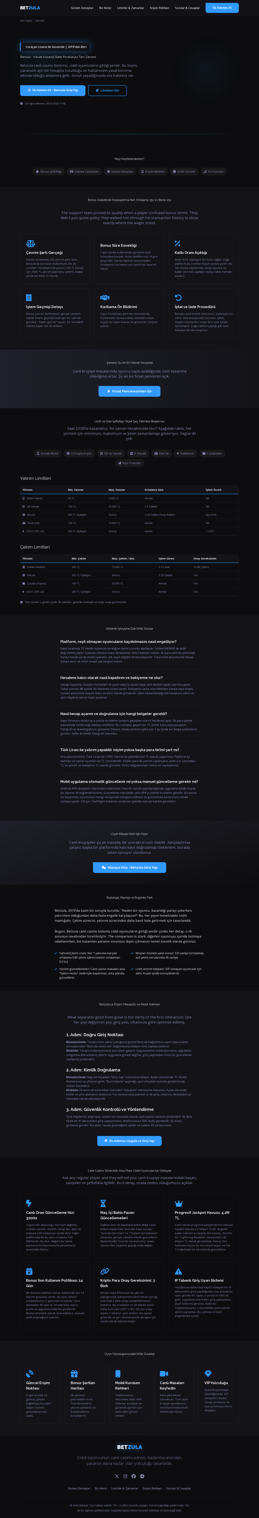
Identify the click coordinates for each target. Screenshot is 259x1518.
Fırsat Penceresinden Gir (129, 391)
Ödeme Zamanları (84, 172)
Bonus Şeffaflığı (49, 172)
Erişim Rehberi (159, 8)
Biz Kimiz (105, 8)
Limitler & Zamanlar (130, 8)
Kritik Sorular (184, 172)
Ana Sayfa (26, 20)
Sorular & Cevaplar (187, 8)
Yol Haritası (213, 172)
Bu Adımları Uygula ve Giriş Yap (129, 1141)
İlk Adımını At (222, 8)
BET (30, 7)
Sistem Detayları (82, 8)
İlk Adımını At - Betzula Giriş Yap (52, 90)
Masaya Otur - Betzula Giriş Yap (130, 867)
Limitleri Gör (107, 90)
